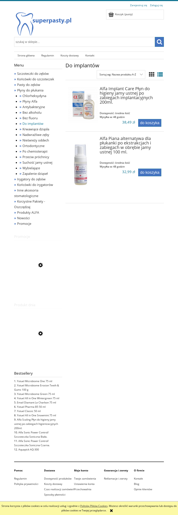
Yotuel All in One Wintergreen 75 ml (38, 398)
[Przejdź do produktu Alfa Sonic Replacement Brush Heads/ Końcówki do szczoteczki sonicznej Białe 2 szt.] (38, 284)
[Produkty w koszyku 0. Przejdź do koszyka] (121, 14)
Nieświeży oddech (35, 140)
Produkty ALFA (28, 212)
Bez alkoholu (32, 112)
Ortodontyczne (33, 146)
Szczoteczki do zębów (33, 73)
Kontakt (138, 478)
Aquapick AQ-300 (28, 449)
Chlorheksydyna (34, 96)
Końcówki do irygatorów (35, 184)
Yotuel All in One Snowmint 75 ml (36, 415)
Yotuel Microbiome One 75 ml (34, 381)
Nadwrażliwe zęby (35, 134)
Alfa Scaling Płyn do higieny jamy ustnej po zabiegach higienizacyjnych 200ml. (36, 424)
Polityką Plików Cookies (94, 506)
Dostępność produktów (57, 478)
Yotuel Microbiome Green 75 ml (36, 394)
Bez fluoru (30, 118)
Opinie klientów (143, 489)
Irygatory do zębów (31, 179)
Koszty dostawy (53, 484)
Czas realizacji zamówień (59, 489)
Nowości (23, 218)
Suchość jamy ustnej (37, 162)
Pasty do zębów (28, 84)
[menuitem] (26, 55)
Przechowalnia (82, 489)
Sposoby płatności (54, 494)
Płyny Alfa (29, 101)
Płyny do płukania (30, 90)
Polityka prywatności (26, 484)
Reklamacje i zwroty (116, 478)
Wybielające (31, 168)
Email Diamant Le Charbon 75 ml (36, 402)
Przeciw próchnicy (35, 157)
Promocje (24, 223)
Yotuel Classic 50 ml (29, 411)
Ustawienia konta (84, 484)
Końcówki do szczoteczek (35, 79)
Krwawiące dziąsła (35, 129)
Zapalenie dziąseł (35, 173)
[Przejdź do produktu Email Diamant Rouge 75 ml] (38, 353)
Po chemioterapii (34, 151)
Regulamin (20, 478)
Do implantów (32, 123)
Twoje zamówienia (85, 478)
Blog (136, 484)
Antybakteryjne (33, 107)
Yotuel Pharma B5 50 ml (31, 407)
